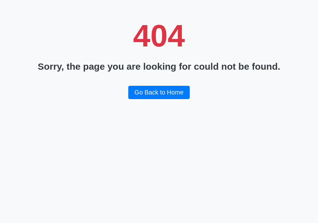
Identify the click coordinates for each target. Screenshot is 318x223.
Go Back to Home (159, 92)
